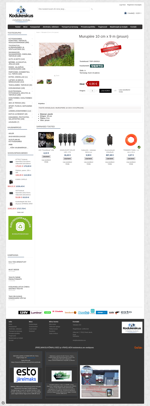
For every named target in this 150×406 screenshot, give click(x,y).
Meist (25, 27)
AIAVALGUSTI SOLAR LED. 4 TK (67, 151)
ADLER (11, 133)
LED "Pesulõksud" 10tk (46, 150)
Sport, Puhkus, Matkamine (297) (20, 107)
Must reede (20, 270)
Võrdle (121, 92)
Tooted (17, 27)
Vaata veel (20, 212)
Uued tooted (32, 329)
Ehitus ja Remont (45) (18, 114)
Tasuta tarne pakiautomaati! (20, 278)
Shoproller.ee (138, 347)
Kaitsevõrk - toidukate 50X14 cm (88, 151)
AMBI (11, 144)
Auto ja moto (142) (17, 59)
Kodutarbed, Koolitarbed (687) (20, 99)
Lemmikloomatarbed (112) (20, 111)
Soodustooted (33, 326)
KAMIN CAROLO (21, 179)
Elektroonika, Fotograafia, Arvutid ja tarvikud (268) (19, 93)
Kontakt (133, 27)
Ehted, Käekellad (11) (18, 77)
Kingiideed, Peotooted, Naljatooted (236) (19, 118)
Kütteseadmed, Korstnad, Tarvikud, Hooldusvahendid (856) (19, 40)
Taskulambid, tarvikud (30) (20, 85)
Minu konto (52, 324)
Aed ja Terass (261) (17, 103)
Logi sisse (122, 5)
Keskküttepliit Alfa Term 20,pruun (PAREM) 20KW (24, 203)
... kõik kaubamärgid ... (18, 148)
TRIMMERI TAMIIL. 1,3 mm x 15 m (131, 151)
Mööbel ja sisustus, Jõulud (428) (18, 63)
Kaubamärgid (33, 324)
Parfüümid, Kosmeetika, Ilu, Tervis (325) (19, 73)
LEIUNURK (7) (14, 122)
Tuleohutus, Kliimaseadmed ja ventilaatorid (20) (17, 47)
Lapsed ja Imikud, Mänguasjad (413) (16, 81)
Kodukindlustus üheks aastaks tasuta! (20, 288)
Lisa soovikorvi (124, 90)
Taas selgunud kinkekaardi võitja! (20, 297)
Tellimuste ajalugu (54, 326)
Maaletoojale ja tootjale (119, 27)
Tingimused (102, 27)
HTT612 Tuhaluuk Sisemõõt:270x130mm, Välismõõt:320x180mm (23, 161)
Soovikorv (52, 331)
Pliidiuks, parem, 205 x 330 (23, 171)
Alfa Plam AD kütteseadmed (15, 140)
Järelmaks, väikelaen (51, 27)
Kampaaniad (35, 27)
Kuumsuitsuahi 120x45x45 (110, 151)
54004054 (76, 336)
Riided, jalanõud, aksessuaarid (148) (17, 68)
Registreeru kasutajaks (134, 5)
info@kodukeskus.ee (79, 340)
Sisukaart (32, 331)
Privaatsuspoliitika (88, 27)
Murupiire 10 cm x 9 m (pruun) (50, 32)
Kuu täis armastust (20, 262)
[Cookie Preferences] (3, 403)
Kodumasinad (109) (17, 88)
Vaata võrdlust (53, 333)
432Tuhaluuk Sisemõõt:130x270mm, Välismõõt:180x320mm (23, 193)
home (38, 32)
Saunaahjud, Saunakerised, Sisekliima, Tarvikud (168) (20, 54)
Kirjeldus (41, 103)
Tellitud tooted (53, 329)
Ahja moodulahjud (17, 136)
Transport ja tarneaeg (70, 27)
